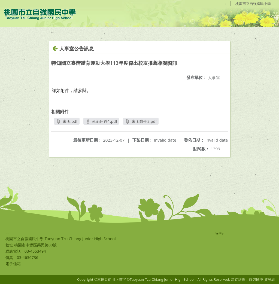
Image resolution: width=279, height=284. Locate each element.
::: (225, 3)
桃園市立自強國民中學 (253, 3)
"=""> (219, 233)
